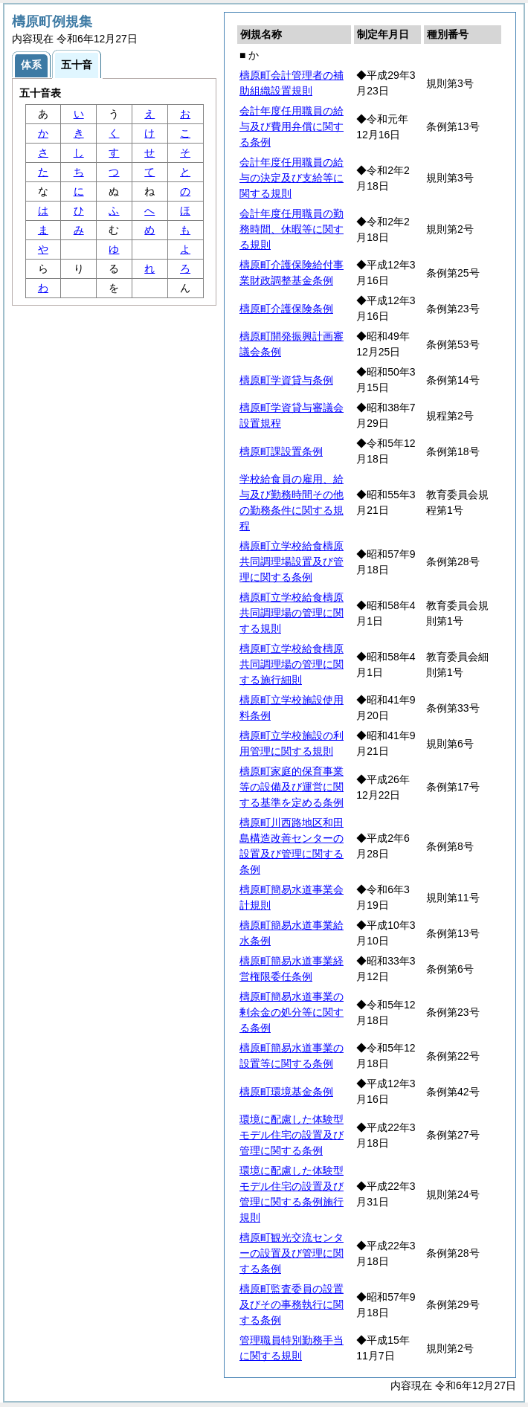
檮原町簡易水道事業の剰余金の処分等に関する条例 (291, 1012)
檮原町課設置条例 (281, 451)
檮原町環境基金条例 (286, 1092)
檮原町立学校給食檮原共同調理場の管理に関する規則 (291, 612)
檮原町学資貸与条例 (286, 380)
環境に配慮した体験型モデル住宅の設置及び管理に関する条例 (291, 1134)
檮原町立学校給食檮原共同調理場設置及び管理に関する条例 (291, 561)
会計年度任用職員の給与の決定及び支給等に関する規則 (291, 177)
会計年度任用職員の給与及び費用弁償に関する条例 (291, 126)
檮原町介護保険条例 (286, 309)
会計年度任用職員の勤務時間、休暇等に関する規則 (291, 229)
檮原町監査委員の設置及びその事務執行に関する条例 (291, 1304)
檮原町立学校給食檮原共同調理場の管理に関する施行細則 (291, 664)
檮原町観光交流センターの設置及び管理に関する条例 (291, 1253)
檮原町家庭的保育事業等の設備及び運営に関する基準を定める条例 (291, 786)
